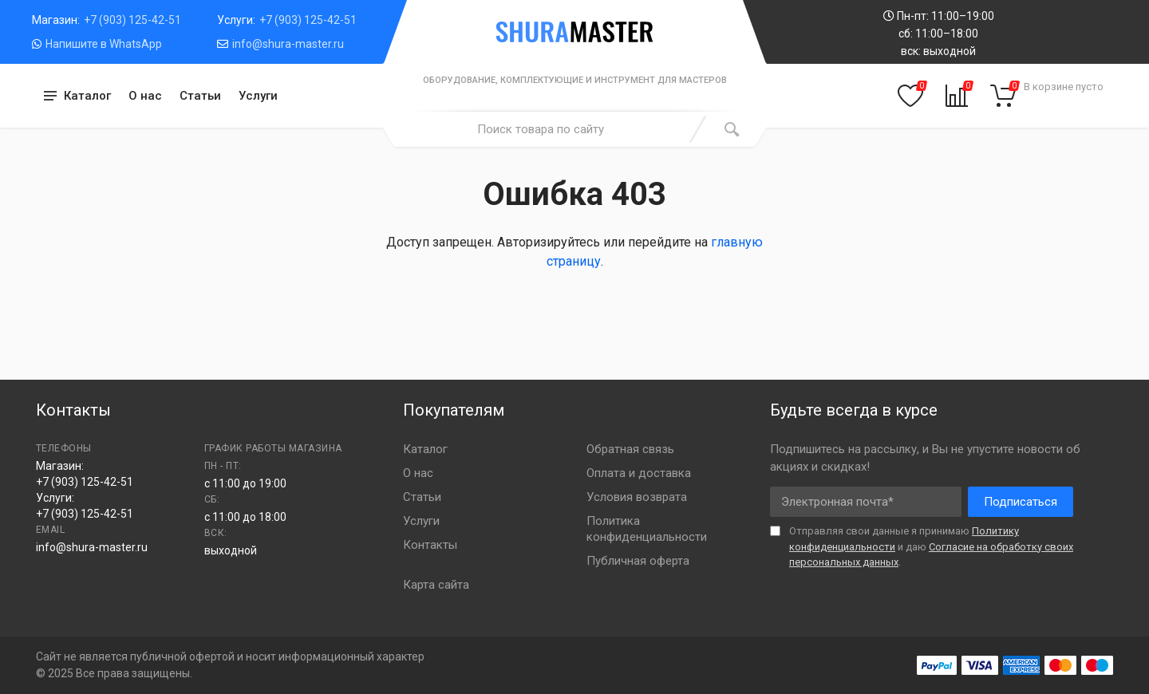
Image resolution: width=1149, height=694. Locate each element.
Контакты (430, 545)
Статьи (200, 96)
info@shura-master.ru (288, 43)
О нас (145, 96)
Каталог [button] (87, 96)
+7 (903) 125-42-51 (132, 20)
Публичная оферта (637, 561)
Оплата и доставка (638, 473)
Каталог (425, 449)
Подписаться (1020, 502)
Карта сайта (436, 585)
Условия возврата (636, 497)
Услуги (258, 96)
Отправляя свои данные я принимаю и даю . (931, 546)
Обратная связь (630, 449)
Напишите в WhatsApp (103, 43)
